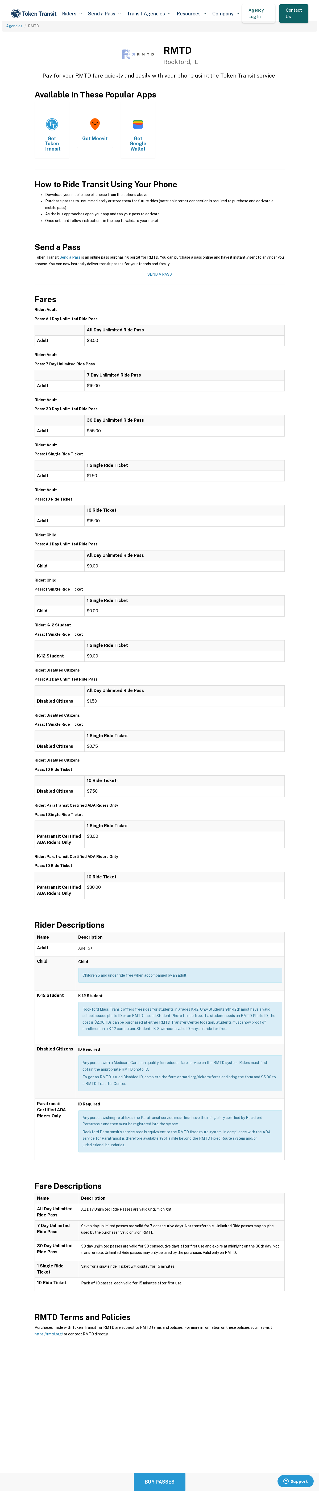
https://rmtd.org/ (49, 1334)
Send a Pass (70, 257)
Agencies (14, 26)
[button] (72, 14)
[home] (35, 13)
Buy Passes (160, 1482)
